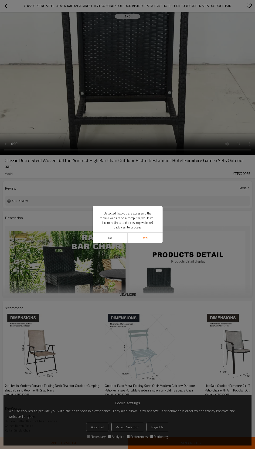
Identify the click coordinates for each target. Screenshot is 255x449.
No (110, 238)
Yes (145, 238)
